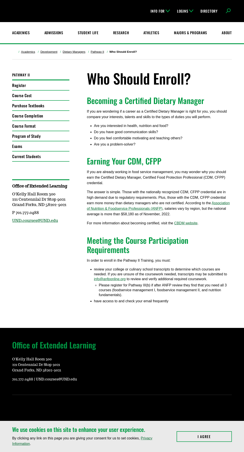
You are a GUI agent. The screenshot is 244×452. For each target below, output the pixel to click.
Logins (185, 11)
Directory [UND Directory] (208, 11)
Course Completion (27, 116)
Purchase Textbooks (28, 105)
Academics (28, 51)
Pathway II (97, 51)
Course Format (24, 126)
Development (48, 51)
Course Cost (22, 95)
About (227, 32)
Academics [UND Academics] (21, 32)
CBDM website (186, 223)
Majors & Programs (190, 32)
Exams (17, 146)
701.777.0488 (22, 379)
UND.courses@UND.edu (35, 221)
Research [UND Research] (121, 32)
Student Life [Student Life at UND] (88, 32)
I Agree (215, 436)
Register (19, 85)
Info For (160, 11)
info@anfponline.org (110, 279)
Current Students (26, 156)
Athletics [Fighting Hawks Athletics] (151, 32)
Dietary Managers (74, 51)
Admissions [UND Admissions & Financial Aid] (53, 32)
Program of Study (26, 136)
